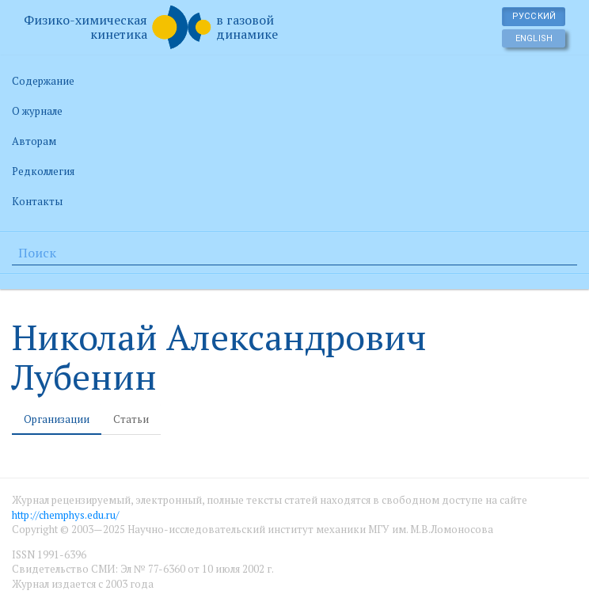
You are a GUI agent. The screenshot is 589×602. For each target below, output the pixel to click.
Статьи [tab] (131, 419)
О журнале (37, 111)
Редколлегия (43, 171)
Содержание (43, 81)
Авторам (34, 141)
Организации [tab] (56, 419)
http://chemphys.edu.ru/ (65, 515)
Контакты (37, 201)
